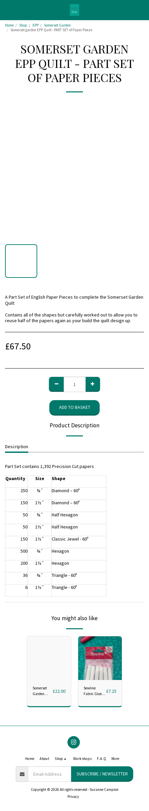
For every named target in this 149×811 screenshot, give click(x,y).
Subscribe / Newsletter (102, 774)
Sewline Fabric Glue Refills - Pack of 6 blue (93, 691)
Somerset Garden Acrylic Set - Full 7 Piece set (41, 691)
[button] (7, 9)
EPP (36, 25)
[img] (100, 658)
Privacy (73, 796)
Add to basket (74, 407)
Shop (23, 25)
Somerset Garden (57, 25)
